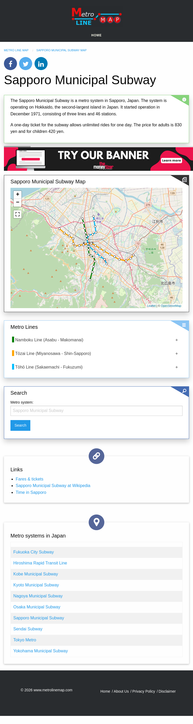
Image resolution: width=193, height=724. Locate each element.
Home (96, 35)
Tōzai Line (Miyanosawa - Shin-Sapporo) (53, 353)
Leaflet (151, 305)
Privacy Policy (143, 691)
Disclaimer (167, 691)
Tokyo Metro (24, 640)
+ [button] (17, 195)
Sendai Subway (27, 629)
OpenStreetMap (171, 305)
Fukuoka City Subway (33, 552)
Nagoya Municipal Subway (38, 596)
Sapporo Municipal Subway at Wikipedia (53, 485)
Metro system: (21, 402)
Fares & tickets (29, 479)
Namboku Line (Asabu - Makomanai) (49, 340)
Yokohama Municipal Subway (40, 651)
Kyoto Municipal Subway (36, 585)
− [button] (17, 203)
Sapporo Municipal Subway (38, 618)
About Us (121, 691)
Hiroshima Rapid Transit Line (40, 563)
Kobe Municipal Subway (35, 574)
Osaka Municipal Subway (36, 607)
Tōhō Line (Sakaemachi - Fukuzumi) (49, 367)
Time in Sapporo (31, 492)
